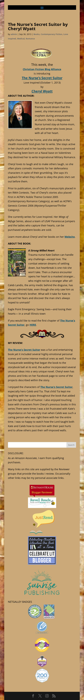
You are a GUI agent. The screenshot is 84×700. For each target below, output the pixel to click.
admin (14, 34)
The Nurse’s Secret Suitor (42, 78)
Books (37, 34)
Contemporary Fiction (51, 34)
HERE (33, 324)
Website (69, 236)
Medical (21, 38)
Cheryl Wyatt (42, 91)
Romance (30, 38)
